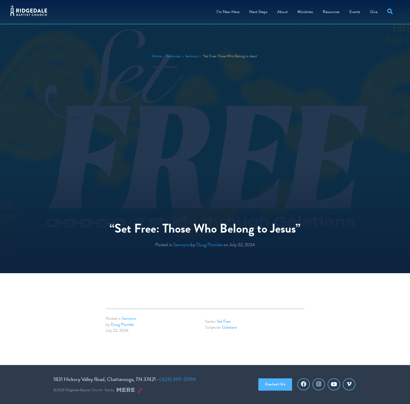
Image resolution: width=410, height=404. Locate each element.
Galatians (229, 327)
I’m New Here (228, 12)
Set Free (223, 321)
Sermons (191, 56)
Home (156, 56)
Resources (331, 12)
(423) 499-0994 (177, 379)
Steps (258, 12)
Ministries (305, 12)
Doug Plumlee (209, 244)
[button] (391, 12)
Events (354, 12)
